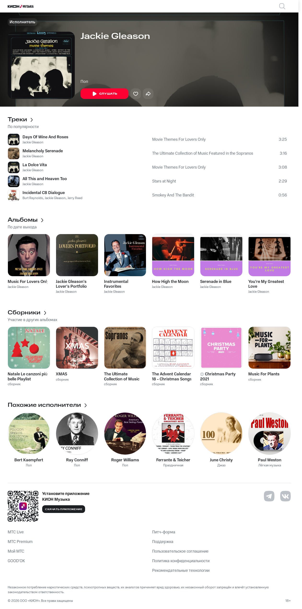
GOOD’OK (16, 561)
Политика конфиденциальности (180, 561)
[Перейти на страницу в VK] (285, 496)
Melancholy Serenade (43, 151)
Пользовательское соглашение (180, 551)
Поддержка (162, 542)
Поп (84, 82)
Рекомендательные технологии (180, 570)
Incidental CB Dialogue (44, 193)
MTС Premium (20, 542)
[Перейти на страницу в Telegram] (269, 496)
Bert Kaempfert (28, 460)
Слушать (104, 94)
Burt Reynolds (33, 198)
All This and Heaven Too (45, 179)
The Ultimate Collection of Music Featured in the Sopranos (202, 153)
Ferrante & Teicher (173, 460)
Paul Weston (269, 460)
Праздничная (173, 465)
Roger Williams (125, 460)
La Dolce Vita (35, 165)
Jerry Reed (75, 198)
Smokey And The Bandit (173, 195)
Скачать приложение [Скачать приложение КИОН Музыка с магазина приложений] (63, 509)
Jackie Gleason (33, 142)
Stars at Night (164, 181)
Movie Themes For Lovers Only (179, 139)
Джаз (221, 465)
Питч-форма (163, 532)
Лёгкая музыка (269, 465)
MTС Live (16, 532)
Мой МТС (16, 551)
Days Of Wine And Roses (45, 137)
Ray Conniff (77, 460)
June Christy (221, 460)
